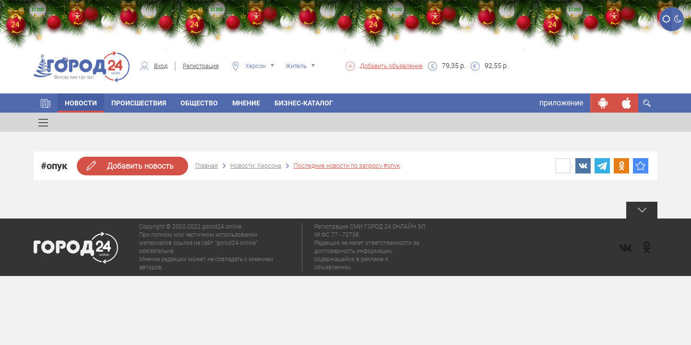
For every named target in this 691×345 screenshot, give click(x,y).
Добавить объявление (391, 65)
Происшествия (138, 103)
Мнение (246, 103)
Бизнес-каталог (303, 103)
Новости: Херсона (255, 165)
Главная (206, 165)
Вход (160, 65)
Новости (81, 103)
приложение (561, 102)
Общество (199, 103)
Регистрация (201, 65)
